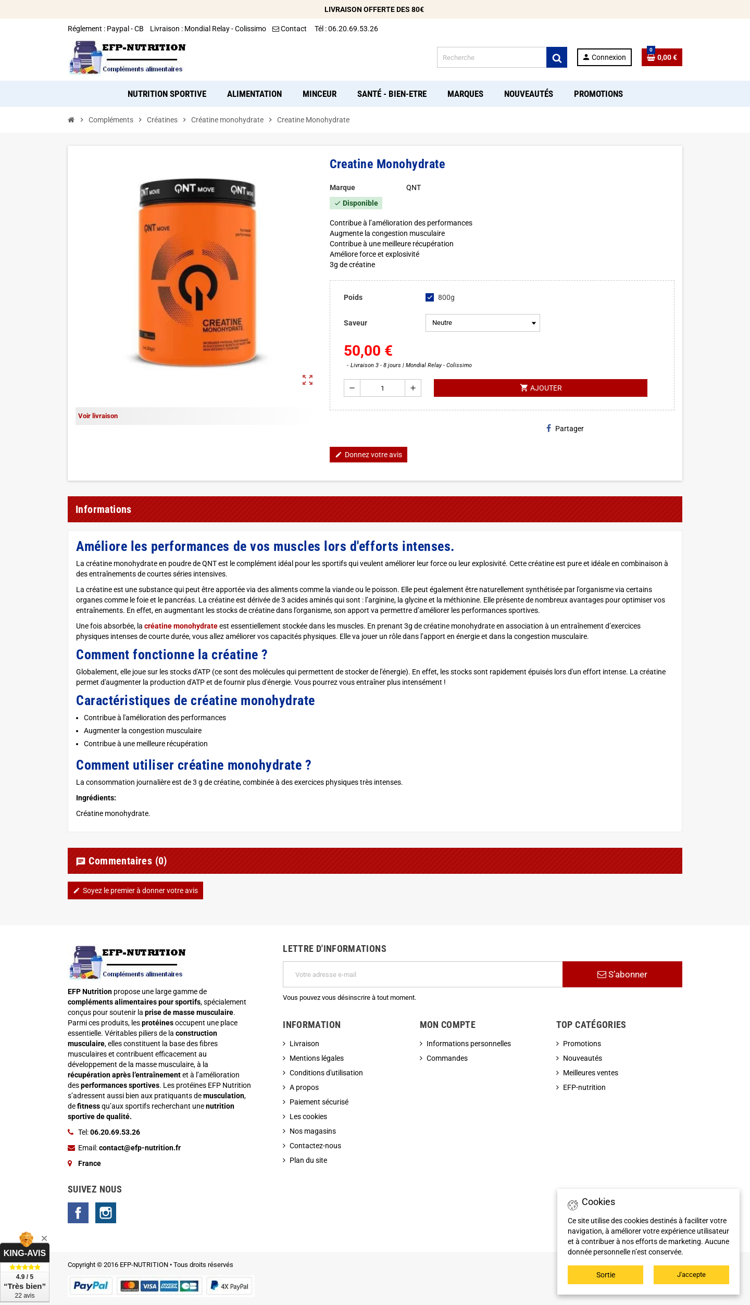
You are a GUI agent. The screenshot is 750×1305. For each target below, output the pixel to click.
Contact (290, 28)
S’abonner (622, 974)
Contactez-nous (315, 1145)
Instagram (105, 1212)
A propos (304, 1087)
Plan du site (308, 1160)
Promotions (582, 1043)
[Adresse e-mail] (422, 974)
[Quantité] (382, 388)
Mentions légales (317, 1058)
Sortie (605, 1275)
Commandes (447, 1058)
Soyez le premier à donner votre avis (135, 890)
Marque (342, 187)
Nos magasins (313, 1131)
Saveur (355, 323)
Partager (565, 428)
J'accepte (691, 1274)
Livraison (304, 1043)
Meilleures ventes (590, 1073)
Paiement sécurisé (319, 1102)
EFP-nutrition (584, 1087)
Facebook (78, 1212)
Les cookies (308, 1116)
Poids (353, 297)
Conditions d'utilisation (326, 1073)
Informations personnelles (469, 1043)
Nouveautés (582, 1058)
